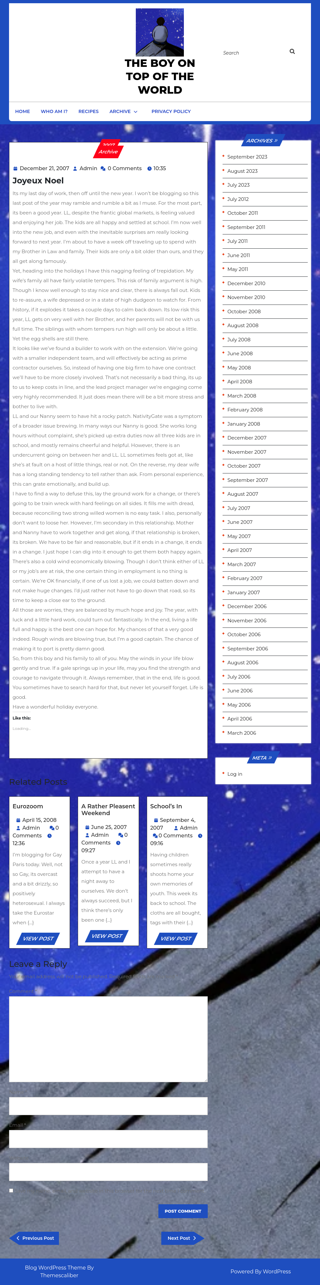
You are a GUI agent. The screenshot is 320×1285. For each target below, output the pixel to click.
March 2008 (241, 396)
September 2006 (247, 649)
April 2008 (239, 381)
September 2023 (247, 157)
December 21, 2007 (44, 168)
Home (22, 111)
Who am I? (54, 111)
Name (18, 1092)
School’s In (166, 806)
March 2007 (241, 564)
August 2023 (242, 171)
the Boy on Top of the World (160, 76)
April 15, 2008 (39, 820)
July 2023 (238, 185)
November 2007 (246, 452)
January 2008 (243, 424)
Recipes (88, 111)
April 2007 (239, 550)
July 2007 (238, 508)
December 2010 (246, 283)
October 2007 (244, 466)
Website (19, 1158)
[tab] (298, 52)
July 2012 (238, 199)
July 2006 (238, 677)
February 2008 (245, 410)
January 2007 (243, 592)
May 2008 (239, 368)
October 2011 (242, 213)
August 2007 (242, 494)
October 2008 (244, 311)
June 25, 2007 (109, 827)
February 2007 (244, 578)
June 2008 (240, 353)
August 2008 (242, 325)
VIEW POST (41, 940)
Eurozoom (28, 806)
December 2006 (246, 606)
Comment (23, 991)
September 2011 (246, 227)
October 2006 (244, 634)
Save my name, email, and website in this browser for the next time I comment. (110, 1191)
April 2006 (239, 719)
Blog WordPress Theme (55, 1268)
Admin (88, 168)
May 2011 (237, 269)
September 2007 (247, 480)
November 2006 (246, 620)
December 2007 (246, 438)
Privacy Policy (171, 111)
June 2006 (240, 691)
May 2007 (239, 536)
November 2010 (246, 297)
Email (17, 1125)
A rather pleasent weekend (108, 810)
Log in (235, 774)
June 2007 (240, 522)
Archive (120, 111)
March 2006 (241, 733)
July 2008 (239, 340)
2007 (108, 145)
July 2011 (237, 241)
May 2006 (239, 705)
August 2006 (242, 662)
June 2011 (238, 255)
